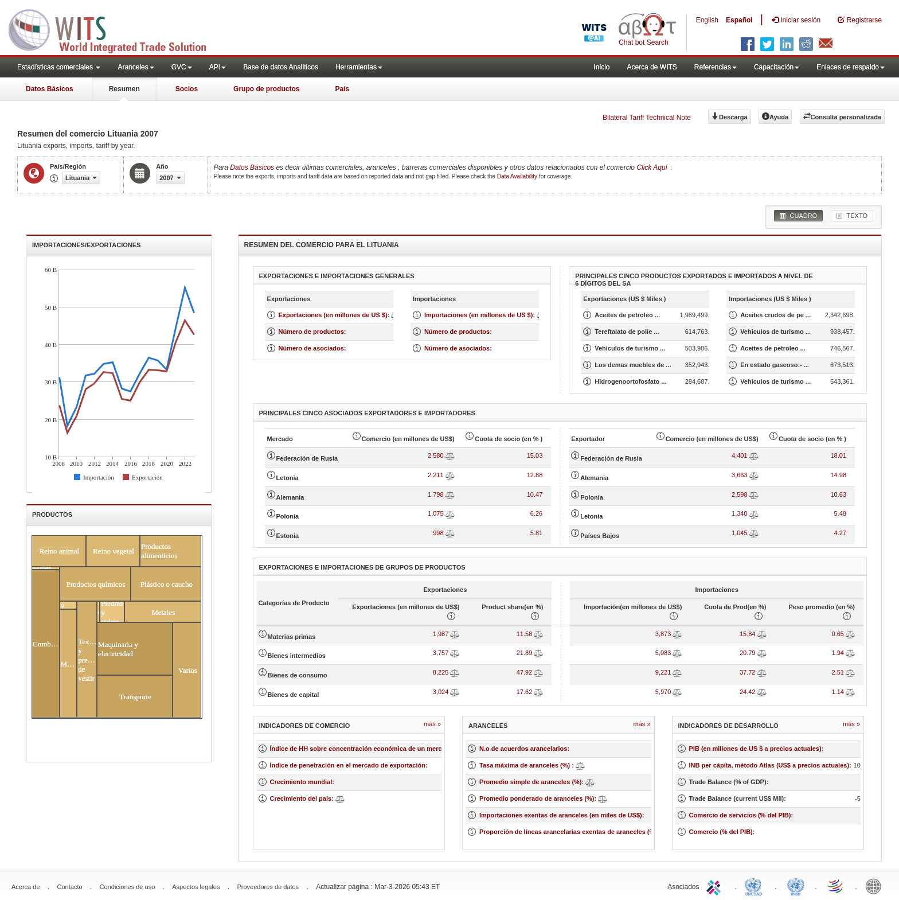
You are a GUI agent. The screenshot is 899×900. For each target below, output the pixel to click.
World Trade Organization (835, 885)
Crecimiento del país (301, 798)
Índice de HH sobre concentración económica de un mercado (362, 748)
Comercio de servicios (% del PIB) (740, 815)
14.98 (838, 475)
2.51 (838, 672)
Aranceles (136, 67)
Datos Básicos (49, 89)
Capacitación (776, 67)
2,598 (740, 494)
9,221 (663, 672)
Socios (186, 89)
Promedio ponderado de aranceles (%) (537, 798)
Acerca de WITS (652, 67)
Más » (432, 723)
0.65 (838, 633)
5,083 (663, 652)
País (342, 89)
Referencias (715, 67)
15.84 (748, 633)
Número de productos (311, 331)
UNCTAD (755, 885)
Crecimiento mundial (301, 781)
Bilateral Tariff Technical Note (647, 118)
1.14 (838, 691)
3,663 (740, 475)
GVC (181, 67)
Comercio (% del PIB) (721, 831)
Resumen (124, 89)
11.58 (525, 633)
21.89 (525, 652)
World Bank (876, 885)
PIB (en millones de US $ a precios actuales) (755, 748)
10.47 (535, 494)
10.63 (838, 494)
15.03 (535, 455)
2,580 (436, 455)
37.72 (748, 672)
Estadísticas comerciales (58, 67)
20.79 (748, 652)
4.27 (840, 532)
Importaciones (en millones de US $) (478, 314)
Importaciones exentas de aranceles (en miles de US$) (560, 815)
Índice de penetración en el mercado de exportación (347, 765)
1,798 (436, 494)
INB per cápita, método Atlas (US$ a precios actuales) (769, 765)
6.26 (536, 513)
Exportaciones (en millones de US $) (333, 314)
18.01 (838, 455)
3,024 (441, 691)
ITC (715, 885)
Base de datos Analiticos (280, 67)
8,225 (441, 672)
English (707, 20)
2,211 (436, 475)
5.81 (536, 532)
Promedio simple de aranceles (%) (530, 781)
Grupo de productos (266, 89)
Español (739, 20)
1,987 (441, 633)
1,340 (740, 513)
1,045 (740, 532)
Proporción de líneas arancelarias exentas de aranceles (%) (568, 831)
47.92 (525, 672)
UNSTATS (795, 885)
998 (438, 532)
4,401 (740, 455)
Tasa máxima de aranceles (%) (525, 765)
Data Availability (518, 176)
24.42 (748, 691)
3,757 (441, 652)
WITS (114, 28)
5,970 (663, 691)
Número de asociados (311, 348)
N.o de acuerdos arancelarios (523, 748)
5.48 (840, 513)
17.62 (525, 691)
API (217, 67)
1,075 (436, 513)
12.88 (535, 475)
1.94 (838, 652)
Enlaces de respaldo (850, 67)
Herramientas (358, 67)
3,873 (663, 633)
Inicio (601, 67)
